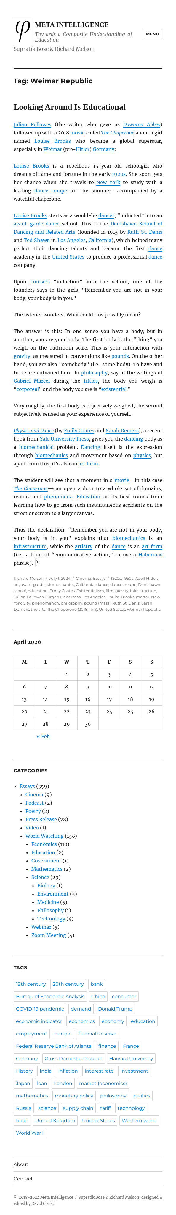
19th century (31, 984)
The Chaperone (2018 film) (72, 609)
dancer (106, 215)
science (47, 1108)
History (24, 1071)
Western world (139, 1120)
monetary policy (74, 1096)
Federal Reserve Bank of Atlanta (54, 1046)
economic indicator (39, 1021)
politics (141, 1096)
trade (22, 1120)
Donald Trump (115, 1009)
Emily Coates (79, 430)
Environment (53, 894)
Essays (99, 578)
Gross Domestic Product (74, 1058)
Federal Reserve (97, 1034)
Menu (152, 34)
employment (31, 1034)
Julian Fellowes (32, 124)
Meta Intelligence (72, 24)
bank (97, 984)
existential (114, 389)
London (63, 1083)
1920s (119, 174)
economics (82, 1021)
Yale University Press (64, 439)
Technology (51, 919)
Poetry (33, 811)
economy (113, 1021)
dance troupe (50, 191)
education (38, 590)
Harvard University (131, 1058)
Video (32, 828)
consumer (124, 996)
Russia (23, 1108)
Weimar (53, 149)
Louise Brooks (52, 141)
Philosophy (50, 910)
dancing (133, 439)
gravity (22, 356)
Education (88, 497)
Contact (23, 1179)
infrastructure (30, 546)
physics (142, 455)
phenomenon (45, 603)
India (46, 1071)
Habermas (150, 555)
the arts (38, 609)
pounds (120, 356)
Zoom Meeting (48, 935)
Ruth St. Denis (144, 232)
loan (42, 1083)
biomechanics (51, 455)
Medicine (48, 902)
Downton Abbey (141, 124)
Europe (63, 1034)
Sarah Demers (122, 430)
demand (81, 1009)
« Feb (43, 736)
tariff (105, 1108)
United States (68, 257)
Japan (23, 1083)
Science (40, 877)
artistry (83, 546)
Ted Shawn (37, 240)
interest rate (99, 1071)
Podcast (34, 803)
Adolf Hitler (146, 578)
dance (53, 224)
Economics (44, 844)
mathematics (32, 1096)
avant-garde (28, 224)
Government (46, 861)
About (21, 1164)
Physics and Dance (34, 430)
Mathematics (47, 869)
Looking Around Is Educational (70, 106)
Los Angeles (71, 240)
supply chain (78, 1108)
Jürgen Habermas (63, 596)
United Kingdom (55, 1120)
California (100, 240)
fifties (91, 381)
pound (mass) (97, 603)
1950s (128, 578)
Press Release (41, 819)
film (109, 590)
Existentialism (90, 590)
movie (77, 133)
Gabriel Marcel (32, 381)
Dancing (90, 447)
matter (142, 596)
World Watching (44, 836)
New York (108, 182)
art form (88, 464)
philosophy (94, 373)
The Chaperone (117, 133)
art (16, 584)
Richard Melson (29, 578)
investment (134, 1071)
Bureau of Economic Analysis (50, 996)
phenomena (58, 497)
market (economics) (103, 1083)
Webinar (41, 927)
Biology (46, 885)
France (131, 1046)
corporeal (28, 389)
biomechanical (36, 447)
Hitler (82, 149)
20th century (68, 984)
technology (131, 1108)
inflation (68, 1071)
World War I (30, 1133)
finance (107, 1046)
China (98, 996)
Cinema (83, 578)
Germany (103, 149)
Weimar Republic (144, 609)
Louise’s (40, 282)
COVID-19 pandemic (40, 1009)
